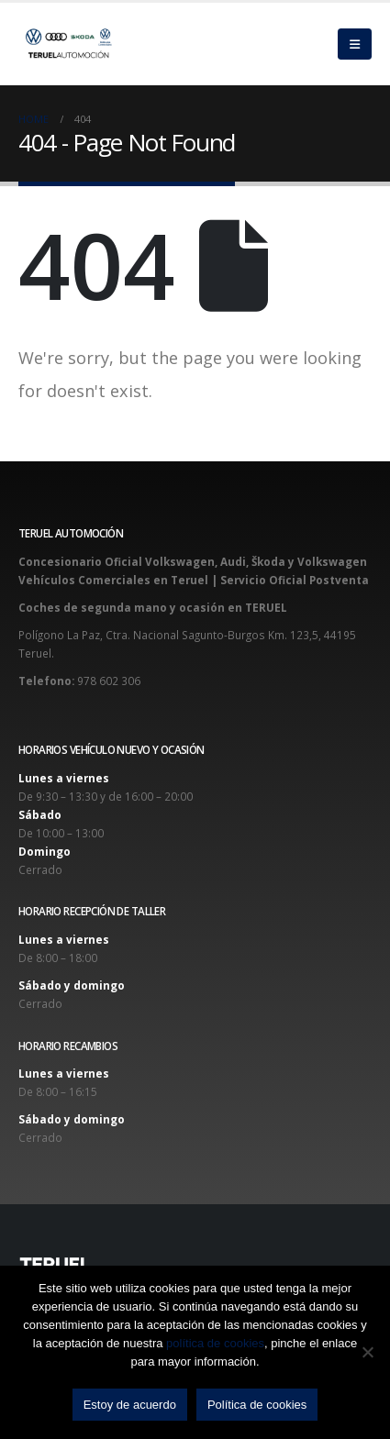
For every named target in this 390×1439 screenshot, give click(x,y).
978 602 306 (108, 680)
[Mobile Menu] (355, 44)
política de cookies (215, 1343)
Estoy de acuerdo (130, 1404)
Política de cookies (256, 1404)
